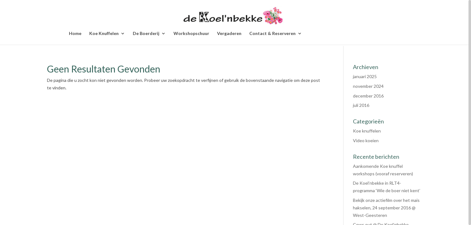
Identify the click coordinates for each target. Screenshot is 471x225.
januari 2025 (365, 76)
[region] (235, 112)
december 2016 (368, 95)
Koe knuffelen (367, 130)
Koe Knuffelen (104, 33)
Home (75, 33)
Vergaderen (229, 33)
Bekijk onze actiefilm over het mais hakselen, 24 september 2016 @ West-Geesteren (386, 208)
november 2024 (368, 86)
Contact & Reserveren (272, 33)
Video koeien (366, 140)
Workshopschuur (191, 33)
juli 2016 (361, 105)
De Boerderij (146, 33)
